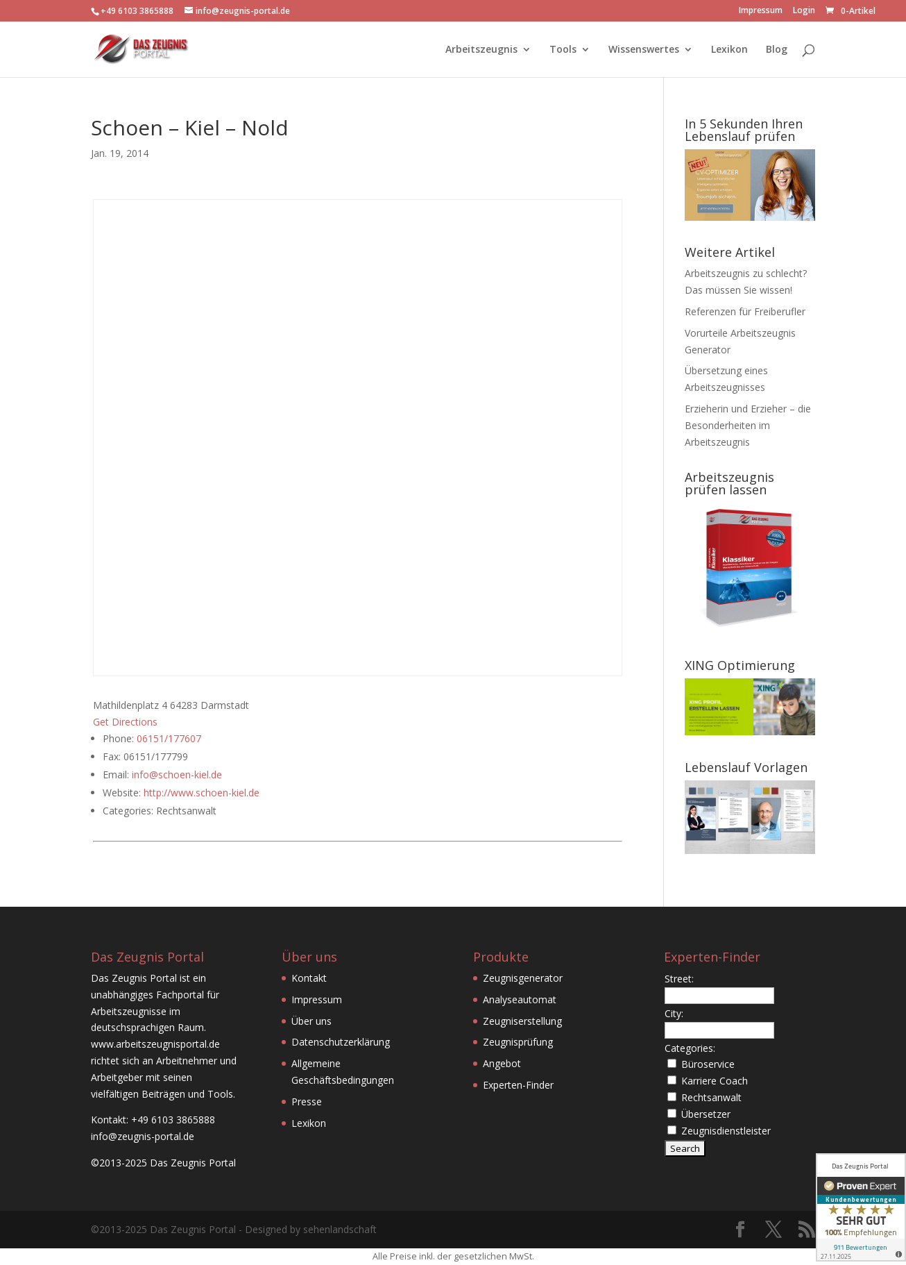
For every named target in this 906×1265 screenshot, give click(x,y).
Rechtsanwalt (711, 1097)
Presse (306, 1101)
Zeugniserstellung (522, 1021)
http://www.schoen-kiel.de (201, 792)
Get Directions (125, 721)
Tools (562, 50)
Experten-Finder (518, 1084)
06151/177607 (169, 738)
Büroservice (708, 1064)
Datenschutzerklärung (340, 1041)
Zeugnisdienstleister (726, 1130)
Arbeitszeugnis (481, 50)
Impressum (761, 11)
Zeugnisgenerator (523, 978)
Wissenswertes (643, 50)
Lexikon (729, 50)
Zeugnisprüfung (518, 1041)
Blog (776, 50)
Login (804, 11)
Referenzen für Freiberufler (745, 311)
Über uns (311, 1021)
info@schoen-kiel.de (177, 774)
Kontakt (309, 978)
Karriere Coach (714, 1080)
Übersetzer (705, 1114)
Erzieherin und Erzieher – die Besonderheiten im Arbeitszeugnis (748, 425)
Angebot (502, 1063)
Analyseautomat (519, 999)
